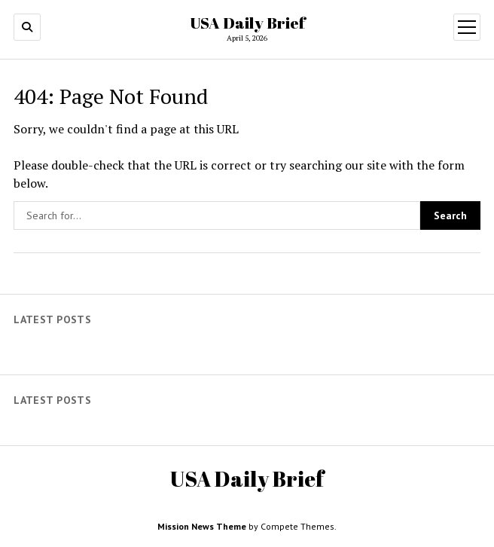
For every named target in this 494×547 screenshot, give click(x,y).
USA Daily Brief (247, 22)
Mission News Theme (201, 526)
